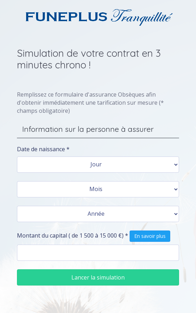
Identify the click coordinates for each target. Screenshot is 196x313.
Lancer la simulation (98, 277)
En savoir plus (150, 236)
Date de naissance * (43, 149)
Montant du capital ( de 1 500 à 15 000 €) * (93, 236)
